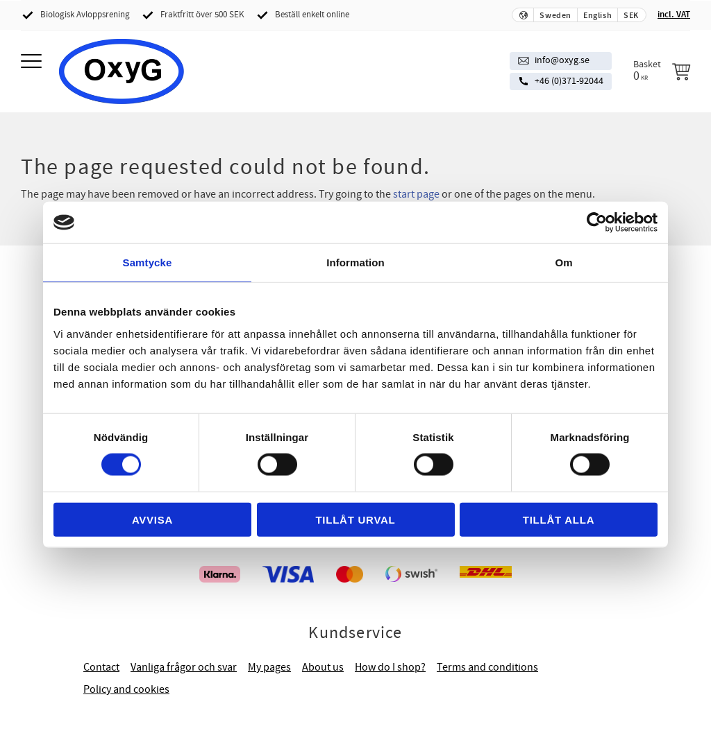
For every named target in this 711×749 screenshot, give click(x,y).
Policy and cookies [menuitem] (126, 689)
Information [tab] (355, 262)
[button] (33, 62)
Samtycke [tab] (147, 262)
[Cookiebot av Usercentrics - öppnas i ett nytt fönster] (597, 222)
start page (416, 194)
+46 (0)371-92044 (569, 81)
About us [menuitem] (323, 667)
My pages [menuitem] (269, 667)
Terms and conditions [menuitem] (487, 667)
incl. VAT (674, 14)
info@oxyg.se (562, 60)
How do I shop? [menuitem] (390, 667)
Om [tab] (563, 262)
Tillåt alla (559, 519)
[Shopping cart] (661, 71)
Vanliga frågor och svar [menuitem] (184, 667)
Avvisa (152, 519)
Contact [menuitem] (101, 667)
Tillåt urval (355, 519)
